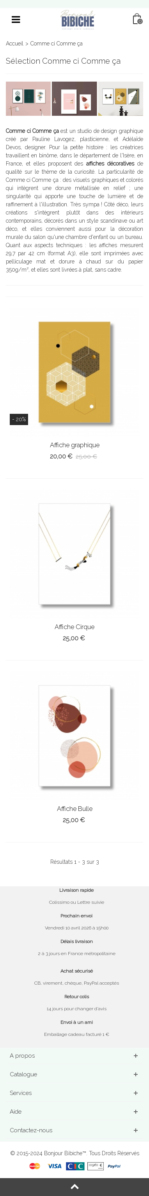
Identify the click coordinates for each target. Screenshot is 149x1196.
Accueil (14, 43)
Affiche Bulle (74, 808)
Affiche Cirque (74, 627)
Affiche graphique (74, 445)
